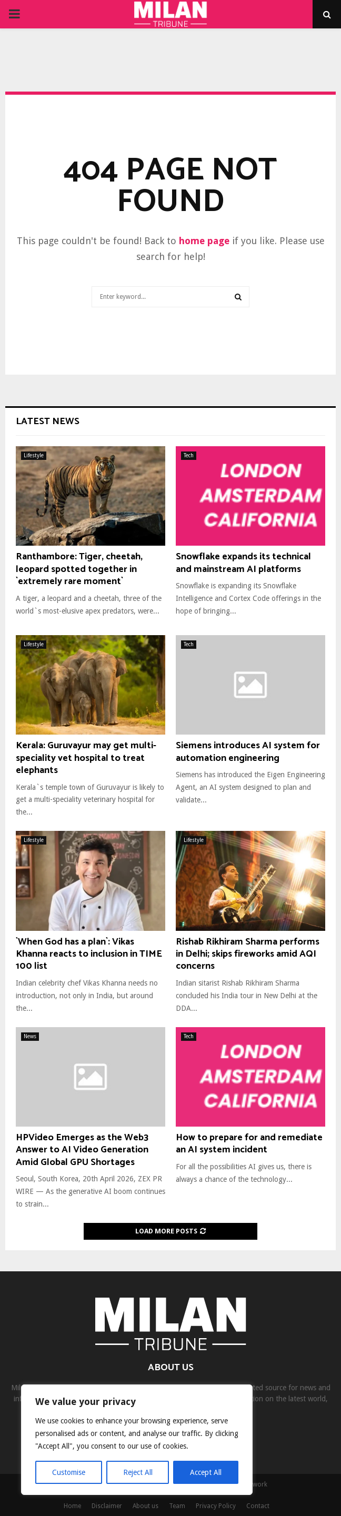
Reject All (138, 1472)
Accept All (206, 1472)
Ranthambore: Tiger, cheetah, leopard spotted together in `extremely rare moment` (79, 569)
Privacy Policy (216, 1506)
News (30, 1036)
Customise (68, 1472)
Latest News (47, 421)
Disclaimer (107, 1506)
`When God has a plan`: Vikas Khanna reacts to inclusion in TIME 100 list (89, 954)
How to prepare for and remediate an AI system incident (249, 1144)
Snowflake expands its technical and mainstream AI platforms (243, 563)
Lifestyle (34, 455)
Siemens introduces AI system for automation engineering (248, 752)
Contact (257, 1506)
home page (204, 240)
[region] (137, 1439)
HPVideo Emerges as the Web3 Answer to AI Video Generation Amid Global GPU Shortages (82, 1150)
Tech (189, 455)
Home (72, 1506)
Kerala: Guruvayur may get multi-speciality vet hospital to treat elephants (86, 758)
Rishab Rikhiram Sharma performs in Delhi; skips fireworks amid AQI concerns (247, 954)
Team (177, 1506)
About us (145, 1506)
